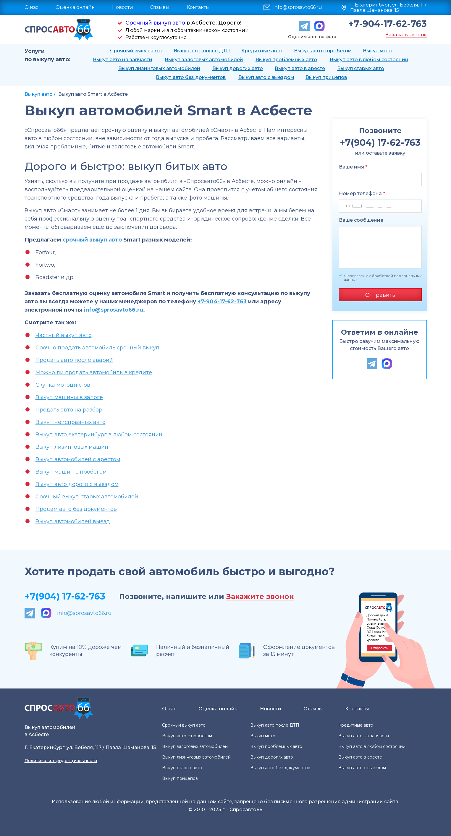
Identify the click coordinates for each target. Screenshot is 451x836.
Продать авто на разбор (68, 409)
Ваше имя (353, 167)
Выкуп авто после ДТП (202, 51)
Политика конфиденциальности (61, 760)
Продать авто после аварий (74, 360)
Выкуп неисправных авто (70, 422)
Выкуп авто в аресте (300, 68)
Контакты (198, 7)
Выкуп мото (377, 51)
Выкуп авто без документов (191, 77)
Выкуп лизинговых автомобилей (159, 68)
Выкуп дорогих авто (237, 68)
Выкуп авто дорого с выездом (77, 484)
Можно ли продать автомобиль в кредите (93, 372)
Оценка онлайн (75, 7)
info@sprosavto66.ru (298, 7)
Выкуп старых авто (360, 68)
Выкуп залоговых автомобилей (204, 59)
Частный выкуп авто (63, 335)
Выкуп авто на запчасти (122, 59)
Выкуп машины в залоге (69, 397)
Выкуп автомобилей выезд (72, 521)
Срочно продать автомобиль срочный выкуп (97, 347)
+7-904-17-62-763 (387, 24)
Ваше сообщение (361, 220)
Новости (122, 7)
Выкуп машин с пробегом (71, 472)
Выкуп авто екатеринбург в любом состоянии (98, 434)
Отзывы (159, 7)
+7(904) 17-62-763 (65, 596)
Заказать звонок (406, 35)
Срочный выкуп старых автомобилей (86, 496)
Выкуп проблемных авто (286, 59)
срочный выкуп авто (92, 239)
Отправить (380, 295)
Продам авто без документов (76, 509)
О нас (31, 7)
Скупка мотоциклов (62, 385)
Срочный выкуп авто (155, 23)
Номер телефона (362, 193)
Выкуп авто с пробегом (323, 51)
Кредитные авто (261, 51)
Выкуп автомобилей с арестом (77, 459)
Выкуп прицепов (326, 77)
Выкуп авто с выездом (266, 77)
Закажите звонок (260, 596)
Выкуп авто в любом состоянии (369, 59)
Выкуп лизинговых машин (71, 447)
